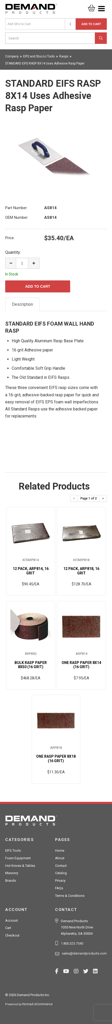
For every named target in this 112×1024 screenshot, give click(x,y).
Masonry (11, 873)
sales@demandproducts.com (84, 953)
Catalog (61, 873)
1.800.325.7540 (72, 943)
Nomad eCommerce (37, 1004)
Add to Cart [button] (91, 24)
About (59, 858)
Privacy (60, 880)
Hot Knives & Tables (20, 866)
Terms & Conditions (69, 896)
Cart (8, 928)
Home (59, 850)
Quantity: (13, 252)
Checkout (12, 935)
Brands (10, 880)
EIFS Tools (13, 850)
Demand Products (31, 10)
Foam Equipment (18, 858)
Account (11, 920)
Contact (61, 866)
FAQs (59, 888)
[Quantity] (70, 24)
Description (22, 304)
